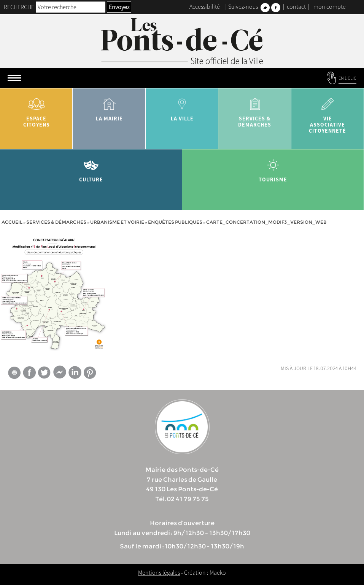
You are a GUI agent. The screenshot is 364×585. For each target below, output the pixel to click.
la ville (182, 107)
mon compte (329, 6)
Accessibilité (204, 6)
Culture (91, 168)
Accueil (12, 222)
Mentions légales (159, 572)
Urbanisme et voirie (117, 222)
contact (296, 6)
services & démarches (254, 110)
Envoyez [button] (119, 7)
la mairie (108, 107)
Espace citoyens (36, 110)
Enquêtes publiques (175, 222)
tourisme (273, 168)
